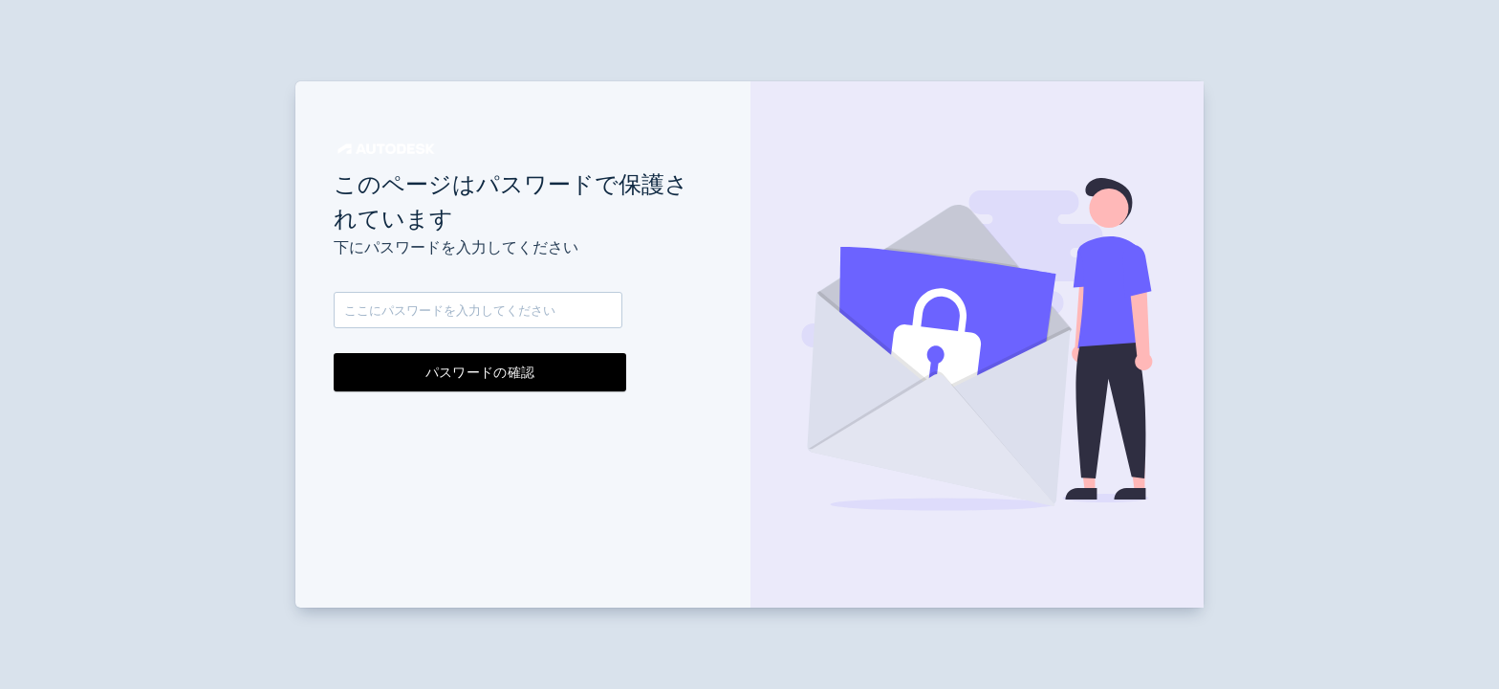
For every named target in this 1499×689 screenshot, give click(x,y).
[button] (386, 149)
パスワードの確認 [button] (479, 372)
